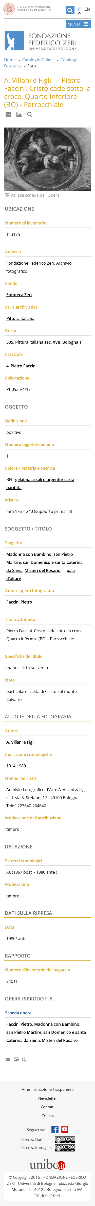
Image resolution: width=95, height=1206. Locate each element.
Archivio (13, 251)
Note (10, 680)
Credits (48, 1115)
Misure (11, 500)
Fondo (11, 283)
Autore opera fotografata (29, 590)
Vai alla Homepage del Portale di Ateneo (27, 9)
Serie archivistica (21, 307)
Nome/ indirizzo (20, 778)
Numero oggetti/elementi (29, 444)
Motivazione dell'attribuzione (33, 818)
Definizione (16, 421)
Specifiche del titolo (24, 656)
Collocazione (17, 378)
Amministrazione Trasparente (47, 1089)
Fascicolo (14, 354)
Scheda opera (18, 1013)
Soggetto (13, 542)
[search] (70, 10)
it (79, 9)
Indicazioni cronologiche (28, 754)
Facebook (55, 1129)
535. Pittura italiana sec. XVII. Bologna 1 (44, 342)
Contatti (47, 1106)
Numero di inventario (26, 223)
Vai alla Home (47, 41)
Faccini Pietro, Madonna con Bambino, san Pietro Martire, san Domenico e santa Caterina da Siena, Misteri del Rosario (46, 1032)
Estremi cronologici (23, 861)
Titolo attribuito (20, 619)
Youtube (64, 1129)
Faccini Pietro (19, 602)
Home (10, 60)
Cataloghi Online (38, 60)
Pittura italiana (20, 318)
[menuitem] (47, 1089)
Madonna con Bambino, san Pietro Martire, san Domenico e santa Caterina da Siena (44, 562)
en (87, 9)
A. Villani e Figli (20, 742)
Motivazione (17, 884)
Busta (10, 331)
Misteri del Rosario (43, 570)
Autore (11, 731)
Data (9, 927)
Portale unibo (47, 1159)
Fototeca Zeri (19, 294)
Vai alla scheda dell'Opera (35, 195)
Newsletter (47, 1098)
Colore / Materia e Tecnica (30, 468)
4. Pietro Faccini (21, 366)
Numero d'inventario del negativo (37, 970)
